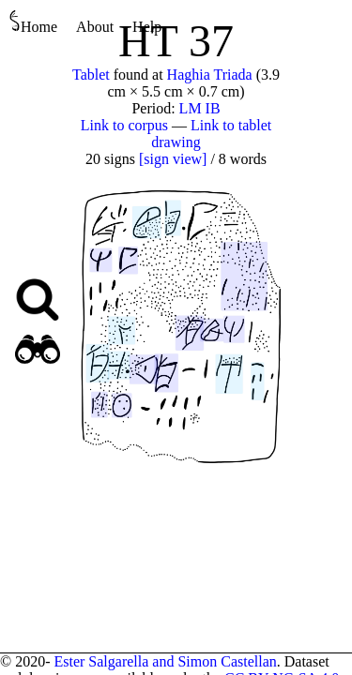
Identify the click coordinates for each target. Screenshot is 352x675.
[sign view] (173, 159)
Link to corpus (124, 125)
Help (146, 27)
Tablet (91, 74)
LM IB (200, 108)
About (95, 27)
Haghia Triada (210, 74)
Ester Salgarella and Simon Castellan (165, 661)
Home (33, 22)
